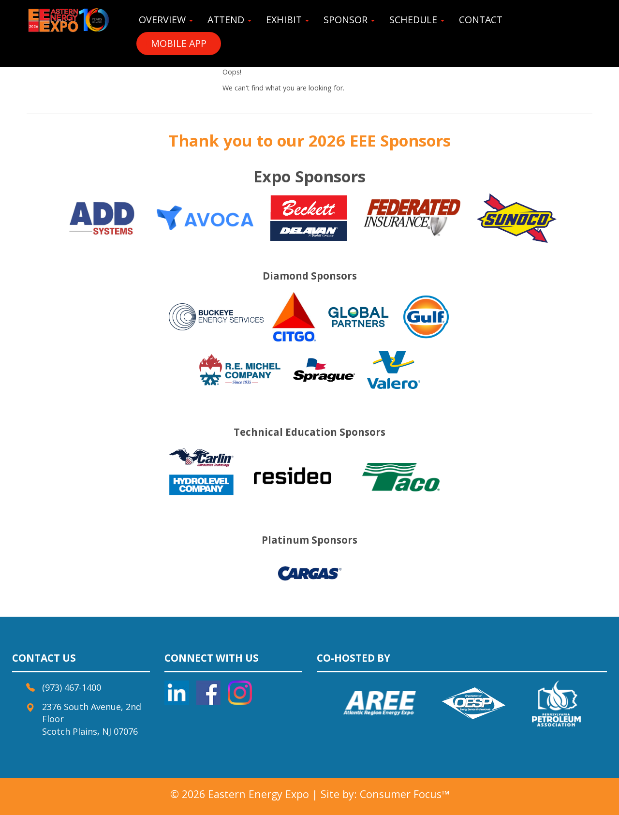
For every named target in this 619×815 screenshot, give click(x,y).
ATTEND (229, 19)
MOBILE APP (178, 43)
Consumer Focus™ (404, 794)
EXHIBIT (287, 19)
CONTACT (480, 19)
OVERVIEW (166, 19)
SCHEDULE (416, 19)
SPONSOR (349, 19)
